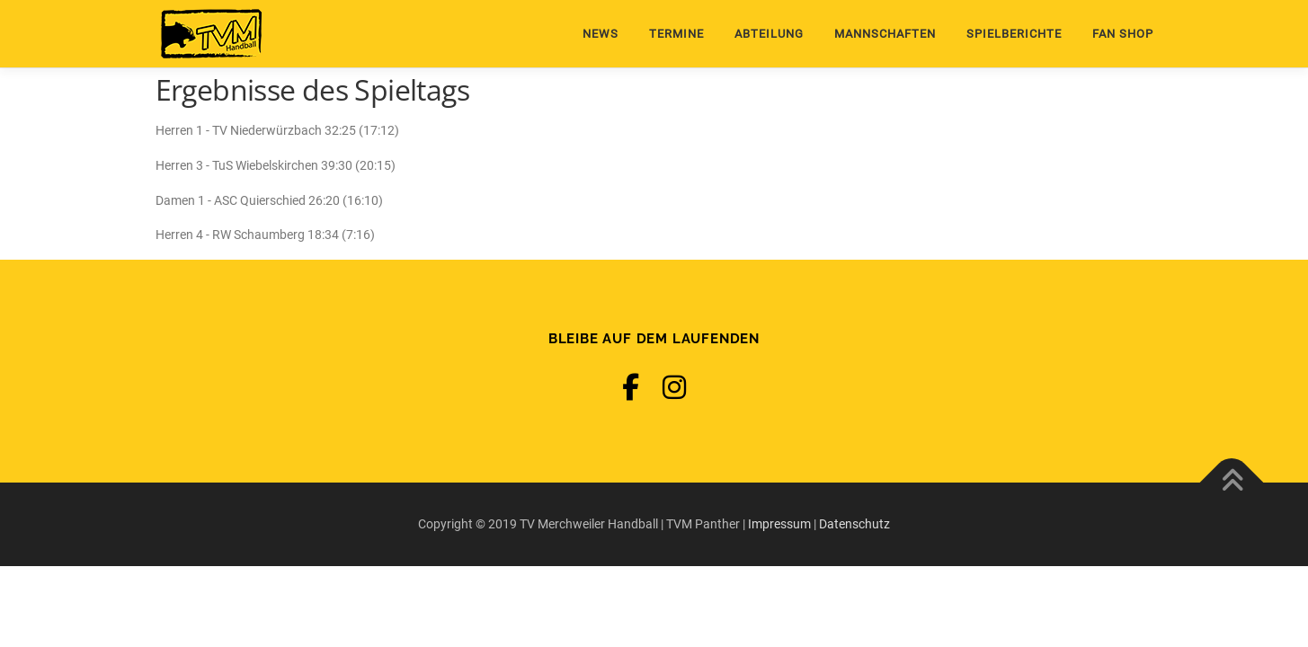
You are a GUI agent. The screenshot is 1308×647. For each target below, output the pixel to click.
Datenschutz (854, 524)
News (600, 33)
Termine (676, 33)
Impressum (779, 524)
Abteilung (769, 33)
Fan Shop (1122, 33)
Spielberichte (1014, 33)
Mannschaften (885, 33)
